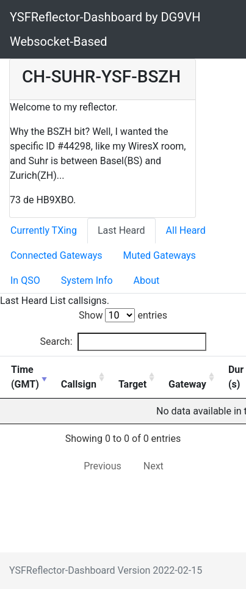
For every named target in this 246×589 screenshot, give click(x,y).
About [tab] (147, 280)
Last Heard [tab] (121, 230)
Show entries (123, 315)
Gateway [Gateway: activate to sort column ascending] (187, 384)
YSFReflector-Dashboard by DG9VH (105, 17)
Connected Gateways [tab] (56, 255)
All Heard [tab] (186, 230)
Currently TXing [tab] (43, 230)
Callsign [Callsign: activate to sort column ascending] (78, 384)
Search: (123, 342)
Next (153, 466)
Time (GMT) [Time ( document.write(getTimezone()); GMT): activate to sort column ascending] (25, 377)
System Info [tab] (87, 280)
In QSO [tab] (25, 280)
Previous (102, 466)
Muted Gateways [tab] (159, 255)
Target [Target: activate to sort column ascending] (132, 384)
